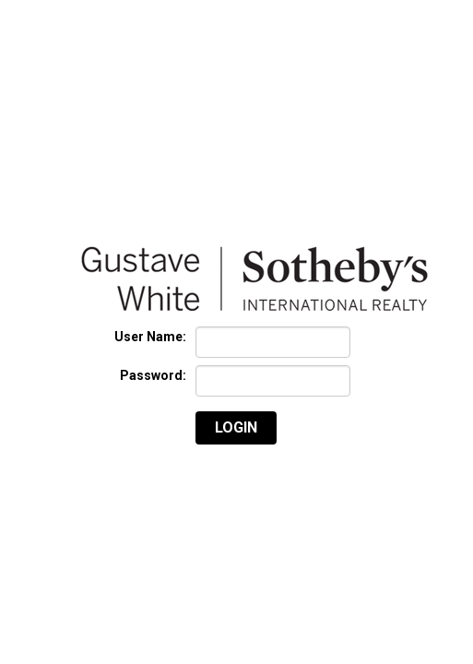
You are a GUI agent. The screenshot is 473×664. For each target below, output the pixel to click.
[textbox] (272, 342)
